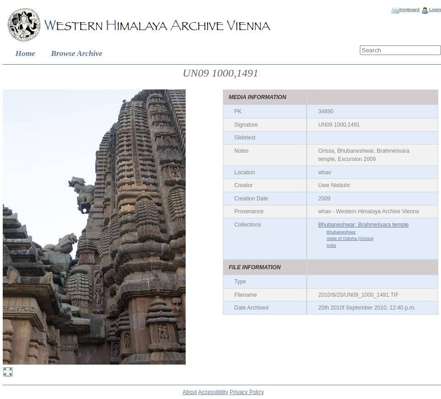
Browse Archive (76, 53)
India (331, 245)
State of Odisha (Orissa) (350, 238)
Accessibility (213, 392)
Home (25, 53)
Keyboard (409, 9)
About (189, 392)
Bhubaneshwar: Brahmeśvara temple (363, 225)
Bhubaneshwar (341, 231)
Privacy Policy (247, 392)
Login (435, 9)
